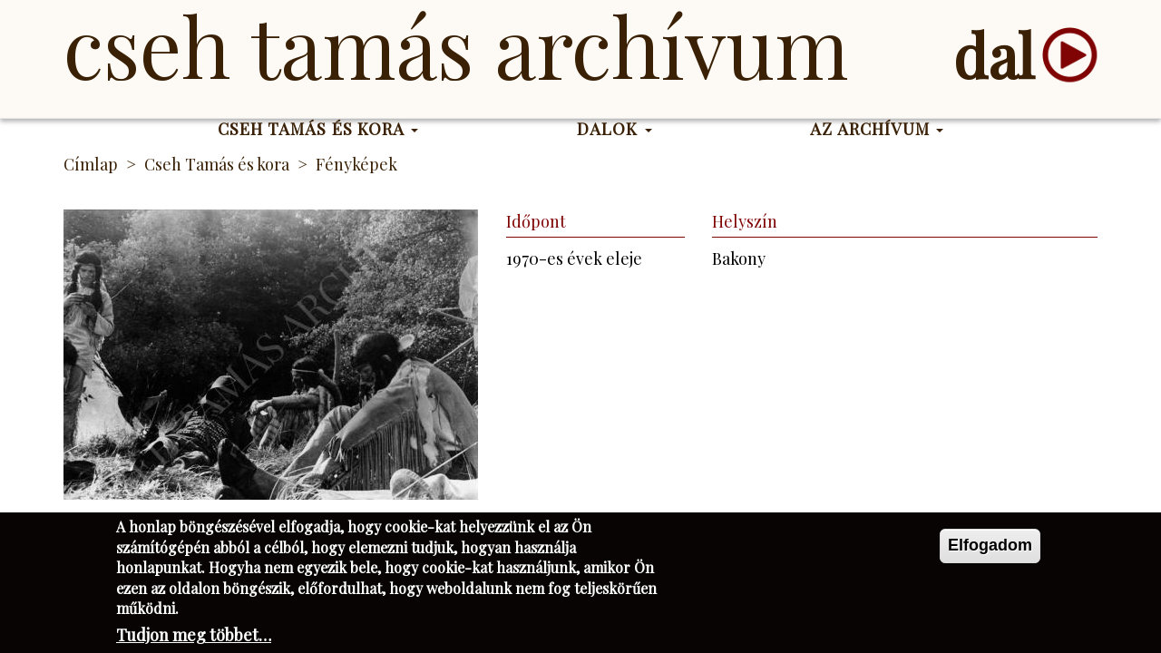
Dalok (614, 129)
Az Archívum (876, 129)
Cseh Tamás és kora (318, 129)
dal (993, 55)
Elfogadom (990, 550)
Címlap (90, 164)
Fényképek (356, 164)
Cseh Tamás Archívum (455, 45)
